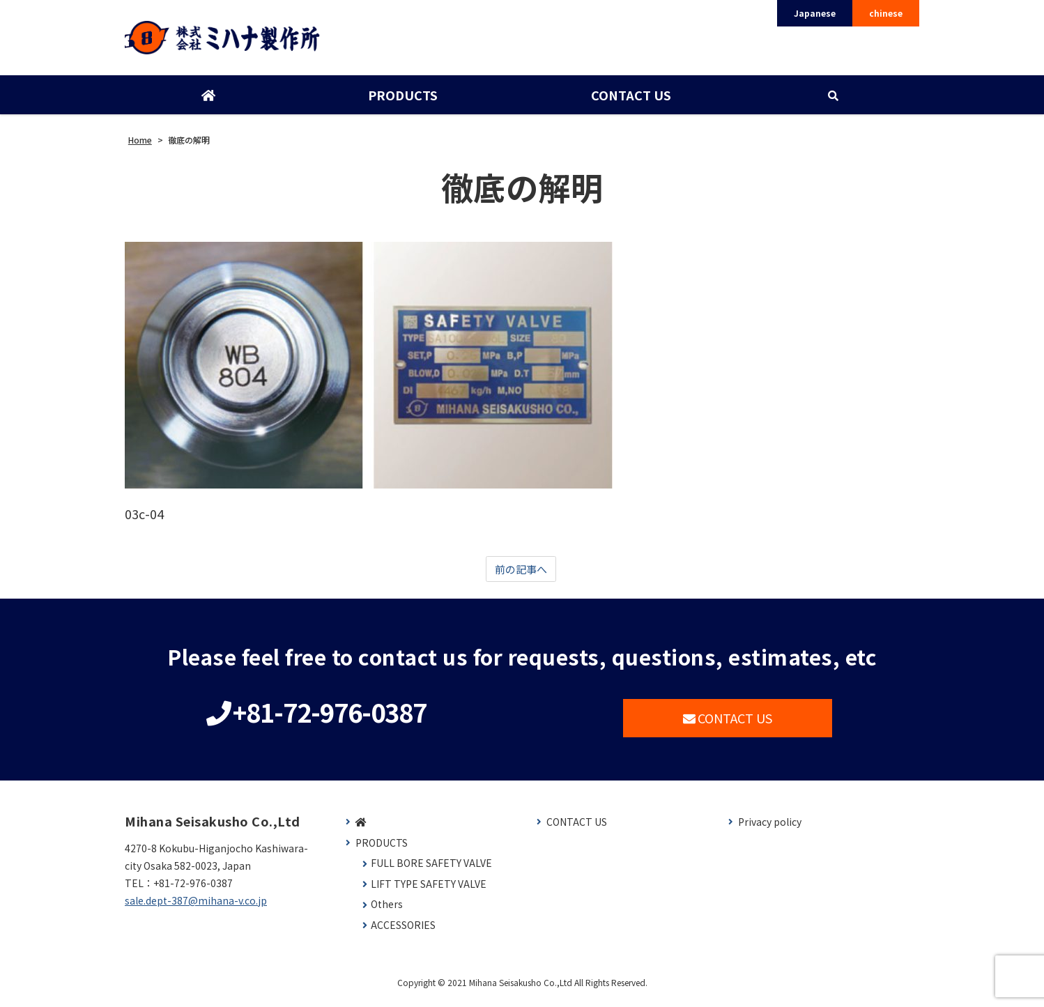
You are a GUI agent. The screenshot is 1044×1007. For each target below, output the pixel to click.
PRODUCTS (402, 100)
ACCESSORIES (403, 932)
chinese (886, 13)
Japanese (815, 13)
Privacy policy (769, 829)
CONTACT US (630, 100)
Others (387, 911)
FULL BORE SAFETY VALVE (431, 870)
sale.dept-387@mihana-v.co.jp (196, 907)
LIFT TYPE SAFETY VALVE (428, 891)
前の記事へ (520, 575)
